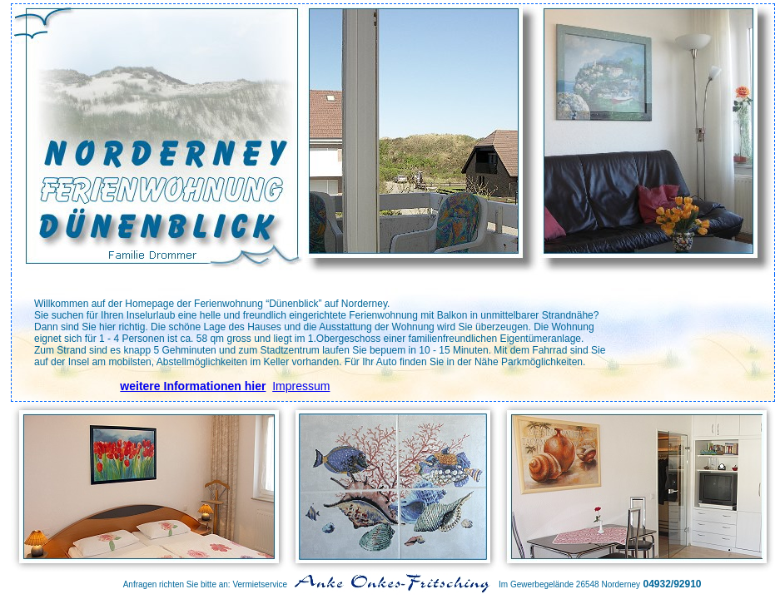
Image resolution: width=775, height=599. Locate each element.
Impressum (301, 386)
